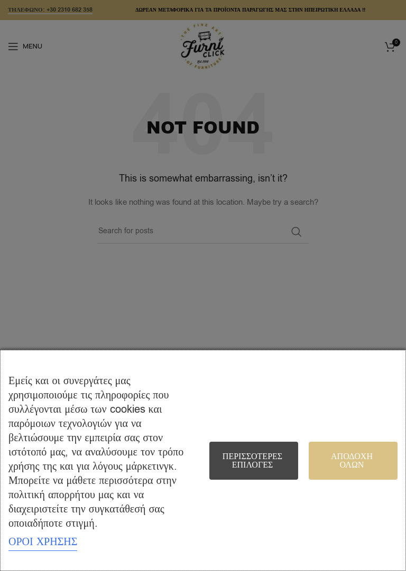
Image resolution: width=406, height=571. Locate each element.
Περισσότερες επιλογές (252, 461)
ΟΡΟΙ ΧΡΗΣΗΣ (42, 542)
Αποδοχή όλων (352, 461)
